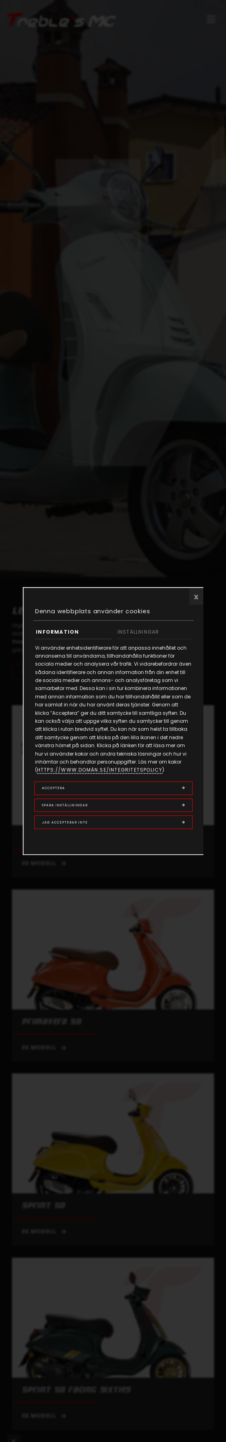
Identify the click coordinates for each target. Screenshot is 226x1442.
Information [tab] (57, 631)
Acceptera (53, 788)
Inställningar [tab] (138, 631)
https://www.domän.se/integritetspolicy (100, 769)
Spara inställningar (65, 805)
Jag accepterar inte (65, 822)
